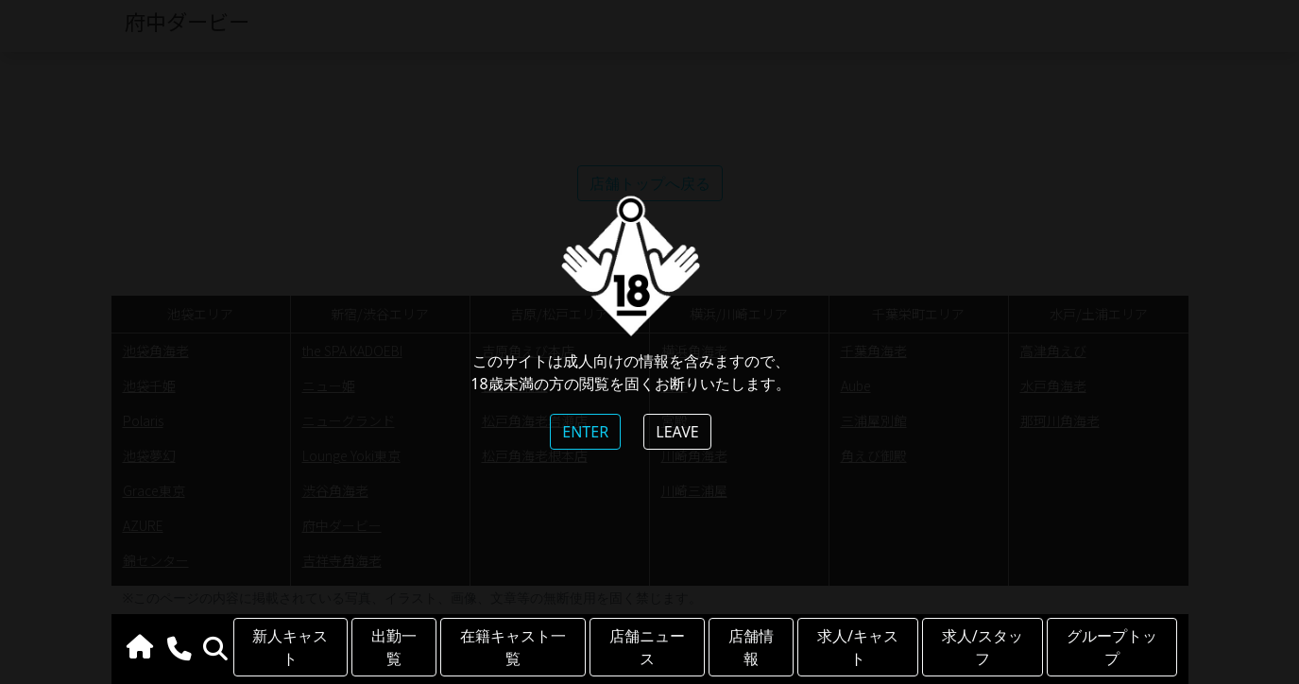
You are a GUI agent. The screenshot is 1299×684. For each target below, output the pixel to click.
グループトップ (1112, 647)
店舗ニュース (647, 647)
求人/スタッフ (982, 647)
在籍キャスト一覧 (513, 647)
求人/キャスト (857, 647)
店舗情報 (751, 647)
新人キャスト (290, 647)
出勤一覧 (394, 647)
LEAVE (677, 431)
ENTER (585, 431)
